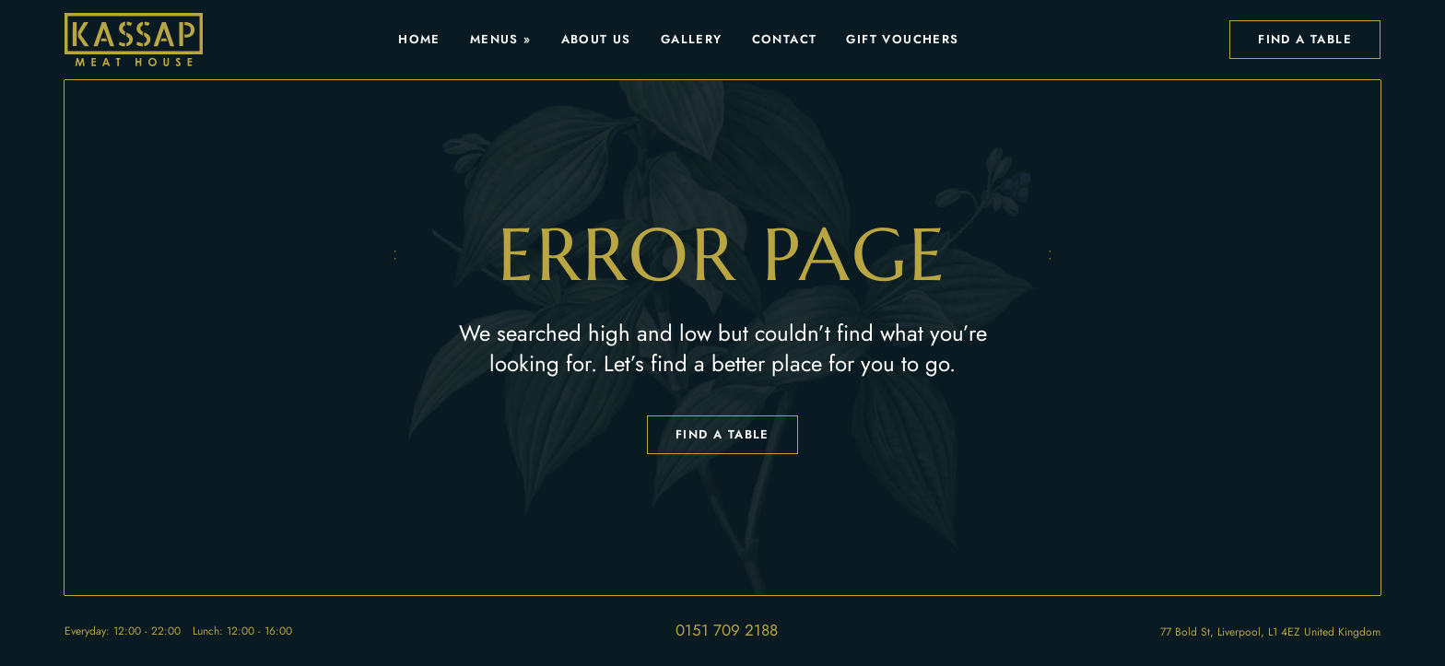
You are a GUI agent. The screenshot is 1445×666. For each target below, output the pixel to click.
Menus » (501, 39)
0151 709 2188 (727, 630)
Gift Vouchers (902, 39)
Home (419, 39)
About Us (596, 39)
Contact (784, 39)
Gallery (691, 39)
